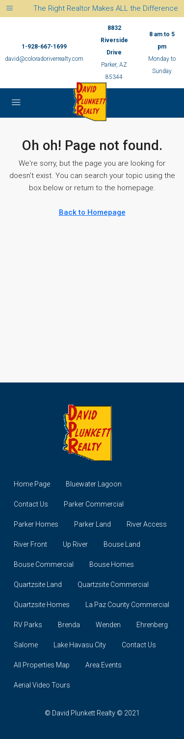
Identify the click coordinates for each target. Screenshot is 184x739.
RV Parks (28, 625)
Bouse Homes (111, 564)
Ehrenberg (152, 625)
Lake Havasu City (79, 645)
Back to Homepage (92, 212)
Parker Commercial (94, 504)
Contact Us (31, 504)
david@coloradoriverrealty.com (44, 58)
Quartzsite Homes (42, 605)
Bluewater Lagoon (94, 484)
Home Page (32, 484)
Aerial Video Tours (42, 685)
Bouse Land (122, 544)
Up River (75, 544)
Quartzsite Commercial (113, 584)
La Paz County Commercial (127, 605)
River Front (30, 544)
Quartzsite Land (38, 584)
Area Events (103, 665)
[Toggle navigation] (9, 8)
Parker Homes (36, 524)
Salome (26, 645)
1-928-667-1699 (44, 46)
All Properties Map (42, 665)
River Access (147, 524)
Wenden (108, 625)
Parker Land (92, 524)
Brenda (69, 625)
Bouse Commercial (44, 564)
